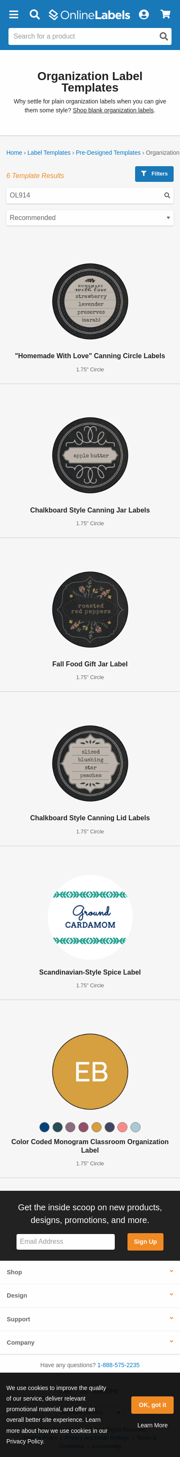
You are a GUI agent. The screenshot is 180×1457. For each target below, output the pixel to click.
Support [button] (18, 1319)
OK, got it (152, 1404)
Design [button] (17, 1295)
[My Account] (143, 15)
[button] (13, 15)
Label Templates (49, 152)
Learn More (152, 1425)
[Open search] (164, 36)
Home (14, 152)
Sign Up (145, 1241)
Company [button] (21, 1342)
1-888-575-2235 (118, 1365)
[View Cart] (165, 14)
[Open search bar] (34, 15)
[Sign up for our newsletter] (66, 1242)
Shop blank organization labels (113, 110)
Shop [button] (14, 1272)
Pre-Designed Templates (108, 152)
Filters (154, 173)
